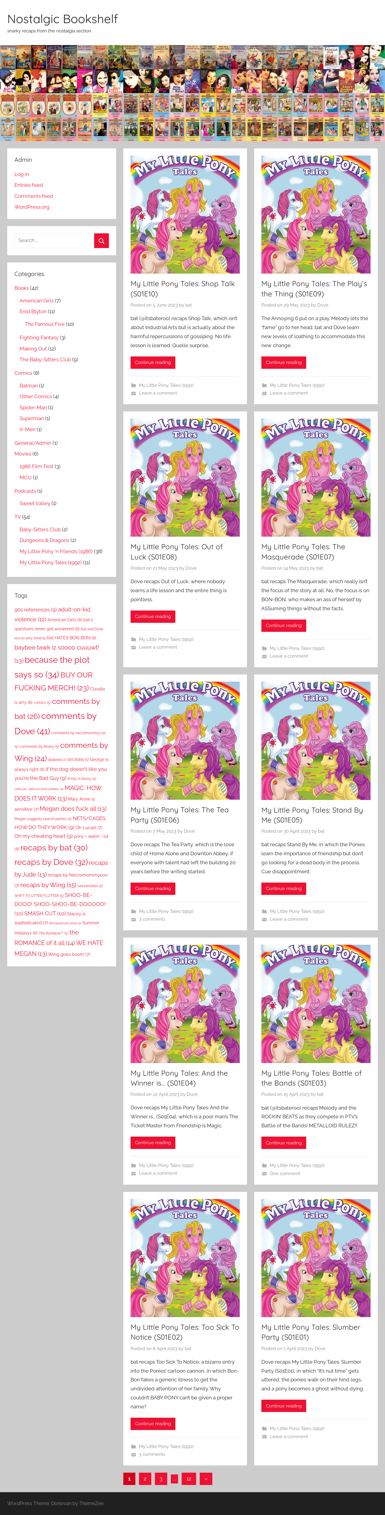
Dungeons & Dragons (44, 540)
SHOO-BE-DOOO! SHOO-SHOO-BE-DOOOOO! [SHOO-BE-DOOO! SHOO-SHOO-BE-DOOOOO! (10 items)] (60, 904)
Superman (32, 418)
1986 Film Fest (37, 466)
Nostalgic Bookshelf (62, 18)
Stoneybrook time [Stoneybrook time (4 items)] (65, 923)
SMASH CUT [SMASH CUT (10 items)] (45, 913)
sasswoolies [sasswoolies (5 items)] (90, 885)
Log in (21, 174)
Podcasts (25, 491)
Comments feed (33, 196)
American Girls (37, 301)
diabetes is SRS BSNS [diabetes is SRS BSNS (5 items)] (68, 759)
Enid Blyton (33, 311)
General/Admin (32, 443)
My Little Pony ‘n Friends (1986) (56, 551)
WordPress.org (32, 207)
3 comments (152, 919)
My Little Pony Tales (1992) (166, 385)
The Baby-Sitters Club (45, 359)
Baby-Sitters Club (40, 529)
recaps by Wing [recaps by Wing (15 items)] (48, 885)
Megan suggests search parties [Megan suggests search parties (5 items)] (43, 819)
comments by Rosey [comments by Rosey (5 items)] (39, 746)
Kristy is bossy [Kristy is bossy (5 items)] (81, 778)
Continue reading (153, 362)
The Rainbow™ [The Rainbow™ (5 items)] (53, 933)
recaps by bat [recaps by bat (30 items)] (54, 847)
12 (188, 1479)
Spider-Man (33, 408)
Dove (322, 305)
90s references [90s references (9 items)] (35, 610)
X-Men (27, 429)
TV (17, 517)
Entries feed (28, 185)
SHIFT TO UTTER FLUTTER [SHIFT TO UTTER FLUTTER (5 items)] (39, 895)
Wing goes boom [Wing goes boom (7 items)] (69, 954)
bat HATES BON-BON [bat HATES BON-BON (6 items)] (71, 637)
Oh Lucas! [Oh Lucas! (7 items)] (88, 827)
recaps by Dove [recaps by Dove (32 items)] (51, 862)
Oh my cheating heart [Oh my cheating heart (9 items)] (43, 836)
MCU (26, 477)
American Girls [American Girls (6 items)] (65, 619)
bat (188, 305)
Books (21, 288)
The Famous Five (45, 324)
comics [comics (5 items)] (42, 702)
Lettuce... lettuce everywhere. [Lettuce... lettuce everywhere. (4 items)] (38, 789)
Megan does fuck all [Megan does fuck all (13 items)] (73, 808)
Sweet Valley (35, 503)
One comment (285, 1173)
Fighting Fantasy (39, 338)
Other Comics (36, 396)
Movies (22, 454)
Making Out (33, 349)
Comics (23, 373)
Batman (29, 386)
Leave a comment (158, 393)
